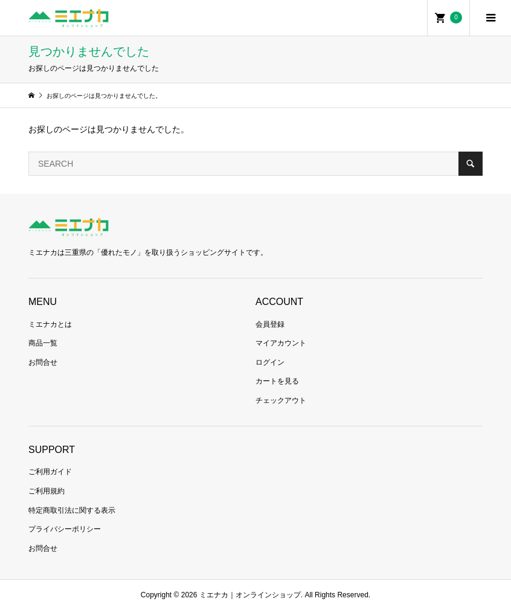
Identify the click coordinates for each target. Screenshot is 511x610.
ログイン (270, 362)
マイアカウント (281, 343)
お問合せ (42, 362)
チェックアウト (281, 400)
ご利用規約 (46, 491)
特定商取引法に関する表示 (71, 510)
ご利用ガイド (50, 471)
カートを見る (277, 381)
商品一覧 (42, 343)
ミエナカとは (50, 324)
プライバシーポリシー (64, 529)
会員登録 (270, 324)
